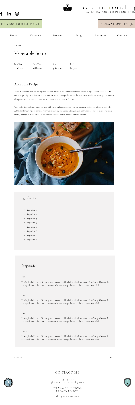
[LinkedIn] (9, 13)
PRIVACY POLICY (67, 391)
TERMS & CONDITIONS (67, 388)
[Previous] (23, 357)
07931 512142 (67, 379)
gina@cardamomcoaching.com (67, 382)
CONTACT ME (67, 372)
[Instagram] (17, 13)
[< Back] (23, 45)
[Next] (107, 357)
